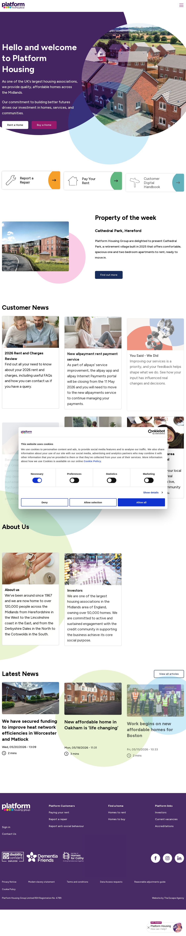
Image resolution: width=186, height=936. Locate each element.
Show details (151, 492)
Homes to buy (116, 834)
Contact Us (9, 849)
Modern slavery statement (41, 897)
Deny (45, 502)
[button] (178, 928)
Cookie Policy (92, 461)
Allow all (141, 502)
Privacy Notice (9, 897)
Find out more (108, 274)
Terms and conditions (77, 897)
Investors (160, 827)
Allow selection (93, 502)
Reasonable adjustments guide (149, 897)
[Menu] (181, 5)
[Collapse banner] (148, 927)
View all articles (169, 673)
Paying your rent (59, 827)
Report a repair (58, 834)
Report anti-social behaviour (66, 841)
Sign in (6, 842)
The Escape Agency (174, 913)
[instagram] (167, 873)
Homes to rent (117, 827)
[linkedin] (179, 873)
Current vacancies (166, 834)
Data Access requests (111, 897)
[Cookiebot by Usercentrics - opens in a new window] (150, 432)
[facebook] (155, 873)
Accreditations (164, 841)
